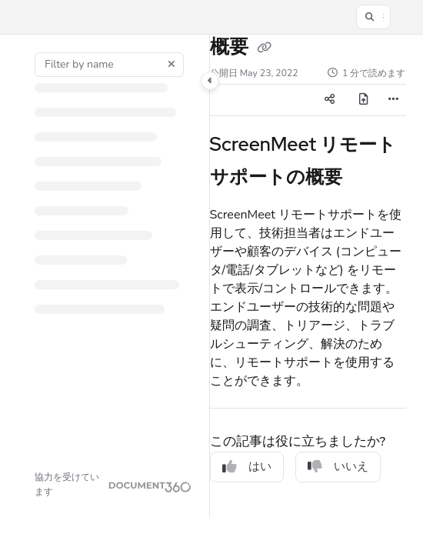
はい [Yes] (246, 466)
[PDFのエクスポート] (363, 100)
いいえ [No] (338, 466)
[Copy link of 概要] (264, 48)
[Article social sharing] (329, 100)
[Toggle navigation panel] (210, 81)
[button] (373, 17)
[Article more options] (393, 100)
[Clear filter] (171, 64)
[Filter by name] (109, 64)
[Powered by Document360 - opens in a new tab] (113, 484)
